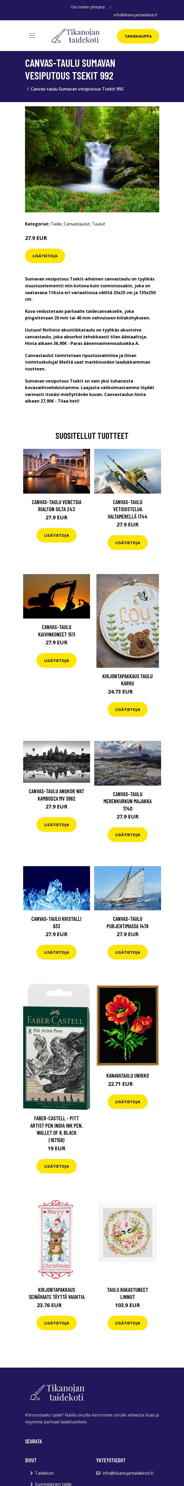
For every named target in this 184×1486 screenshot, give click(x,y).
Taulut (98, 224)
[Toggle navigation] (32, 36)
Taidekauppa (138, 36)
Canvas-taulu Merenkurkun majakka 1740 (127, 801)
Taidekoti (44, 1473)
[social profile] (110, 7)
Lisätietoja (45, 255)
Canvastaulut (77, 224)
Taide (56, 224)
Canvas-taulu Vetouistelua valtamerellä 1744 (127, 509)
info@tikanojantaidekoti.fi (135, 14)
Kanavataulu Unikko (127, 1075)
